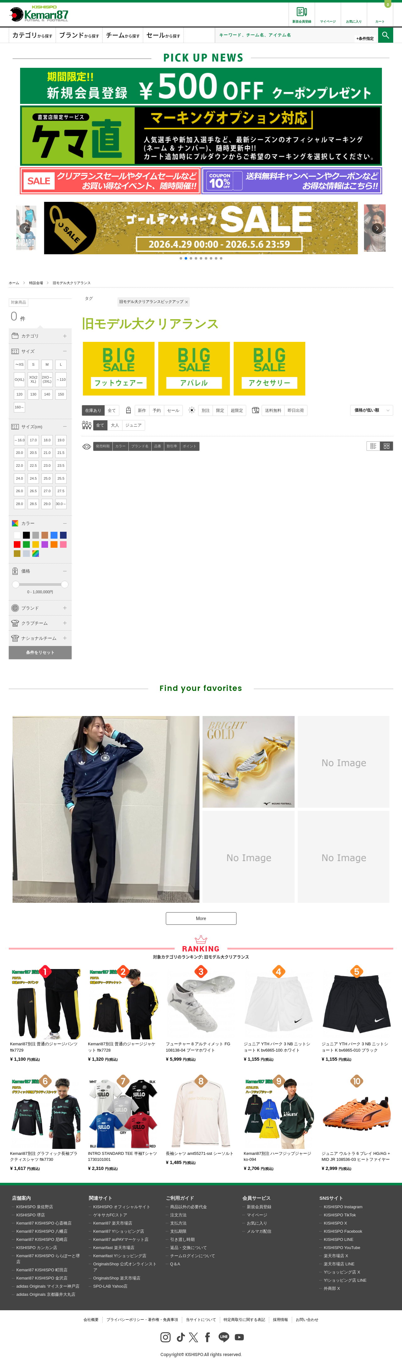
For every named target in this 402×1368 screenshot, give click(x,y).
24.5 (33, 478)
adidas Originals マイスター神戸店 (47, 1286)
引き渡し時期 (182, 1239)
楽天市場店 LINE (339, 1264)
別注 (206, 410)
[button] (181, 258)
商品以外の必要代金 (188, 1206)
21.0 (47, 453)
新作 (142, 410)
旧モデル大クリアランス (72, 283)
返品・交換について (188, 1247)
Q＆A (175, 1264)
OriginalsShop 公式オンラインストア (125, 1267)
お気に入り (257, 1223)
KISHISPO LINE (338, 1239)
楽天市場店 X (336, 1255)
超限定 (237, 410)
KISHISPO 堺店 (30, 1215)
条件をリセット (40, 652)
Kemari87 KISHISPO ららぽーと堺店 (48, 1258)
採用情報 (280, 1319)
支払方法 (178, 1223)
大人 (115, 425)
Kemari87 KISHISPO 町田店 (42, 1270)
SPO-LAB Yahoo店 (110, 1286)
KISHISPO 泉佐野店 (34, 1206)
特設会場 (36, 283)
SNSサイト (331, 1198)
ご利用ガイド (180, 1198)
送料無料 (273, 410)
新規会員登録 (259, 1206)
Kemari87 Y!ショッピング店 (118, 1231)
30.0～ (61, 504)
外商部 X (332, 1288)
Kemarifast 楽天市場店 (113, 1247)
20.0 (19, 453)
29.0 (47, 504)
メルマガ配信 (259, 1231)
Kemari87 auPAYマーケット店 (121, 1239)
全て (112, 410)
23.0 (47, 465)
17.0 (33, 440)
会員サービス (256, 1198)
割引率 (172, 446)
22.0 (19, 465)
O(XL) (19, 379)
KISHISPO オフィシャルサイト (121, 1206)
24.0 (19, 478)
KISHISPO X (335, 1223)
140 (47, 394)
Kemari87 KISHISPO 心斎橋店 (44, 1223)
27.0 (47, 491)
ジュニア (133, 425)
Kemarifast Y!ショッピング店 (119, 1255)
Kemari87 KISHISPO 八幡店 (42, 1231)
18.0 (47, 440)
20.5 (33, 453)
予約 (157, 410)
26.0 (19, 491)
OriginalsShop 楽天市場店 (116, 1278)
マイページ (257, 1215)
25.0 (47, 478)
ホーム (14, 283)
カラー (120, 446)
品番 (157, 446)
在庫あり (93, 410)
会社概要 (91, 1319)
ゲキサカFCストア (110, 1215)
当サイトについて (201, 1319)
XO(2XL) (33, 379)
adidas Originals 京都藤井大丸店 (45, 1294)
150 (61, 394)
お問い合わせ (307, 1319)
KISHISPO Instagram (343, 1206)
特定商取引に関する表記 (244, 1319)
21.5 (60, 453)
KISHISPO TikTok (340, 1215)
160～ (19, 407)
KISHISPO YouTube (342, 1247)
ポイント (190, 446)
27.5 (60, 491)
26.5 (33, 491)
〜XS (19, 364)
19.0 (60, 440)
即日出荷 (296, 410)
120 (20, 394)
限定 (220, 410)
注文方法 (178, 1215)
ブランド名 (140, 446)
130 (33, 394)
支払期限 (178, 1231)
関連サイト (100, 1198)
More (201, 918)
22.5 (33, 465)
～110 (61, 379)
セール (173, 410)
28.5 (33, 504)
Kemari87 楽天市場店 (112, 1223)
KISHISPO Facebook (343, 1231)
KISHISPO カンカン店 (36, 1247)
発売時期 (103, 446)
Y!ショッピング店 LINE (345, 1280)
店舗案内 (21, 1198)
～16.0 (19, 440)
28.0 (19, 504)
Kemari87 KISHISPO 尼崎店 (42, 1239)
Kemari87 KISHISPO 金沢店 (42, 1278)
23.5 (60, 465)
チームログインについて (192, 1255)
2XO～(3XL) (47, 379)
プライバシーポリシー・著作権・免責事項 (142, 1319)
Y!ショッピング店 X (342, 1272)
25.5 (60, 478)
